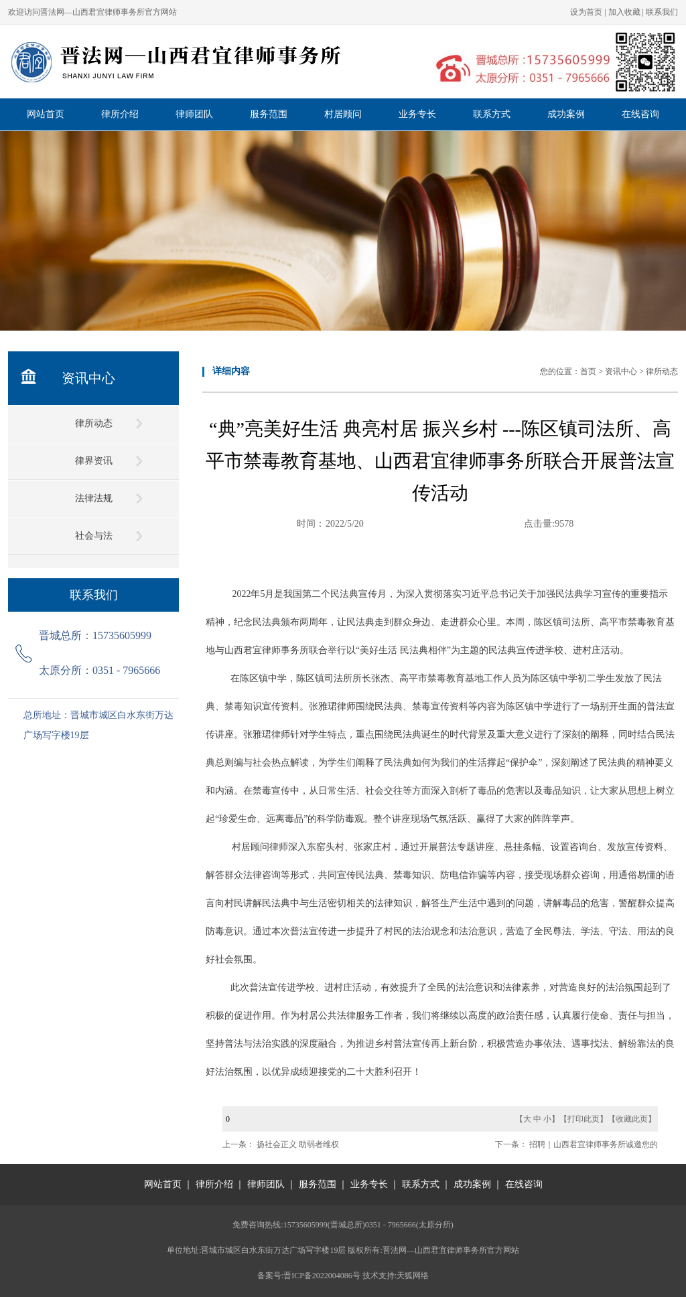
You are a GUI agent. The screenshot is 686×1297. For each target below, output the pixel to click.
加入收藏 (624, 12)
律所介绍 (120, 114)
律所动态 (94, 423)
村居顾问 (343, 114)
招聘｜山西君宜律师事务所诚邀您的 (593, 1144)
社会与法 (94, 536)
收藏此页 (632, 1119)
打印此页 (583, 1119)
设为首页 (586, 12)
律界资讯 (94, 461)
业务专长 (417, 114)
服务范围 (268, 114)
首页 (588, 371)
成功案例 (566, 114)
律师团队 (194, 114)
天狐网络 (413, 1275)
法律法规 (94, 498)
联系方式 (491, 114)
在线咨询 (640, 114)
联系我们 (662, 12)
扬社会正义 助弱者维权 (298, 1144)
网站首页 (45, 114)
